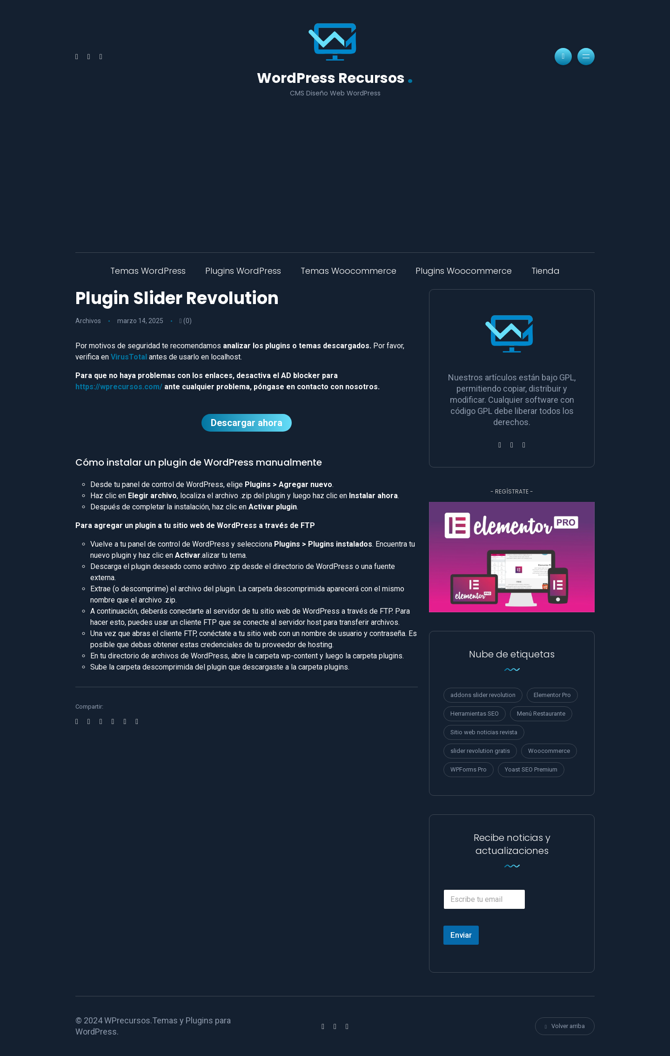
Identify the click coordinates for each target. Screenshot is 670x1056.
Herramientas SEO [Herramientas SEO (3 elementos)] (474, 713)
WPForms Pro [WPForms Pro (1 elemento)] (468, 769)
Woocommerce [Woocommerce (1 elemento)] (549, 750)
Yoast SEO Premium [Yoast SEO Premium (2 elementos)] (531, 769)
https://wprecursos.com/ (118, 386)
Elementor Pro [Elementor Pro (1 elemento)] (552, 694)
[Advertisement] (335, 168)
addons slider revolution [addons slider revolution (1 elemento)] (483, 694)
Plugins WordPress (243, 271)
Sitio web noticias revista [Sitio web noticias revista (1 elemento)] (483, 732)
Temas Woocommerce (348, 271)
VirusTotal (129, 356)
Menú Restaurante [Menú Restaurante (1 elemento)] (541, 713)
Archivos (88, 321)
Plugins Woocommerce (463, 271)
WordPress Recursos (335, 77)
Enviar (461, 935)
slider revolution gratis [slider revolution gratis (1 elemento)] (480, 750)
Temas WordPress (148, 271)
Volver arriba (565, 1025)
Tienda (545, 271)
